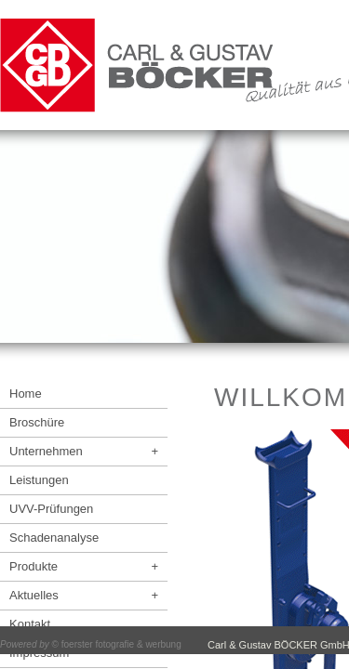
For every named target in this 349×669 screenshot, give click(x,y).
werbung (163, 644)
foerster (77, 644)
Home (25, 393)
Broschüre (36, 422)
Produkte (83, 566)
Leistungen (39, 480)
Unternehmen (83, 451)
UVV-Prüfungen (51, 509)
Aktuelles (83, 595)
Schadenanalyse (54, 537)
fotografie (114, 644)
